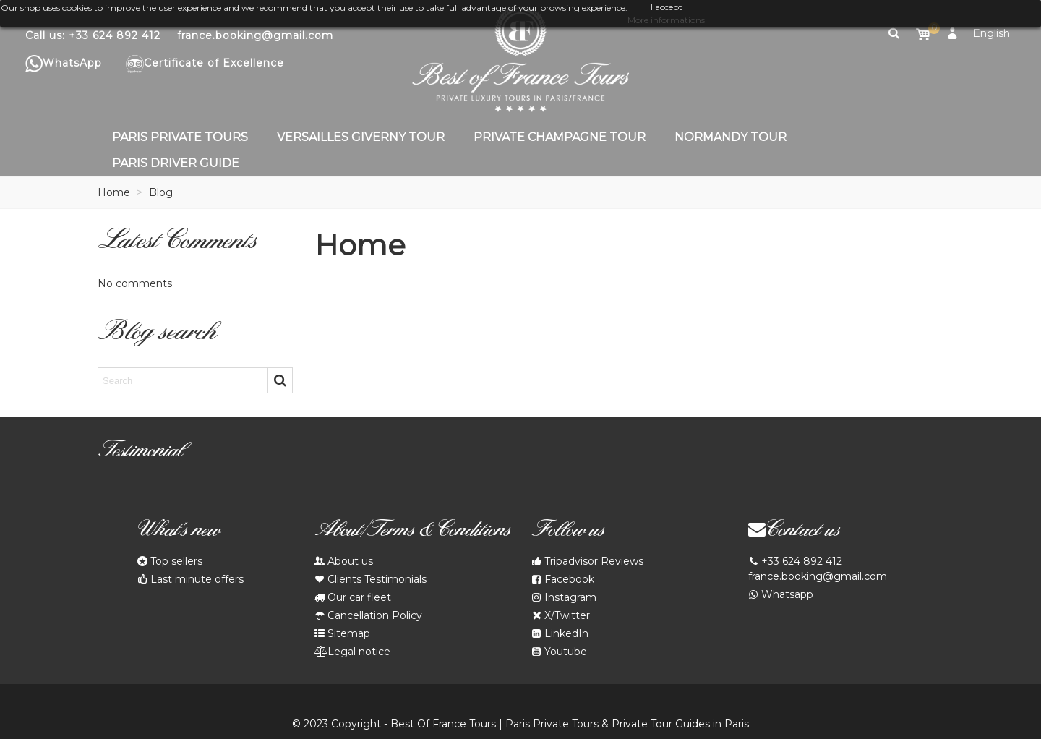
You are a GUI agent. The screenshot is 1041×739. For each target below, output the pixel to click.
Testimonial (140, 452)
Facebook (562, 579)
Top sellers (169, 561)
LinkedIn (559, 633)
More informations (666, 19)
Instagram (563, 597)
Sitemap (342, 633)
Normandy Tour (730, 137)
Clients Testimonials (370, 579)
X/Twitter (560, 615)
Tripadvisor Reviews (587, 561)
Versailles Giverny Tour (361, 137)
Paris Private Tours (180, 137)
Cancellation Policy (368, 615)
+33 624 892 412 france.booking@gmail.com (817, 568)
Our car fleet (352, 597)
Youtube (559, 651)
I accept (666, 6)
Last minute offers (190, 579)
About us (343, 561)
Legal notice (352, 651)
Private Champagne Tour (560, 137)
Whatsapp (780, 594)
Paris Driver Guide (175, 163)
